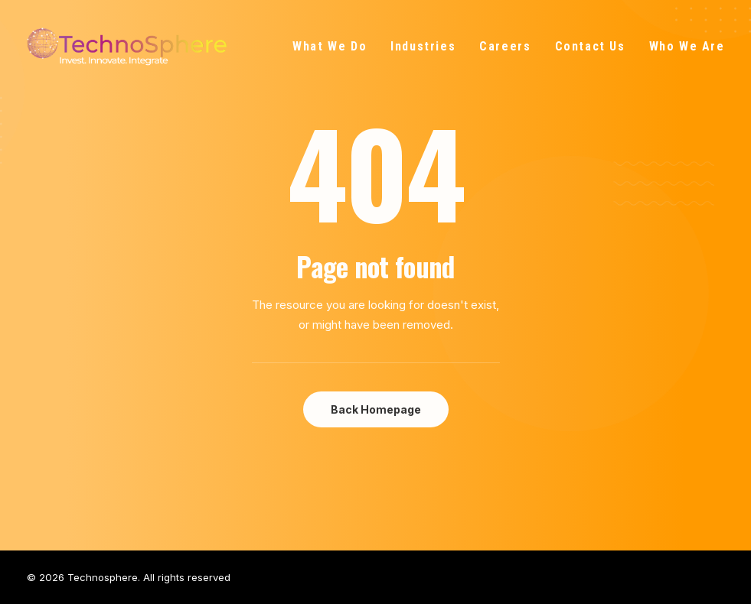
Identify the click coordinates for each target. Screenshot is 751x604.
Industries (422, 46)
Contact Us (590, 46)
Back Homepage (376, 409)
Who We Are (687, 46)
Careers (505, 46)
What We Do (329, 46)
